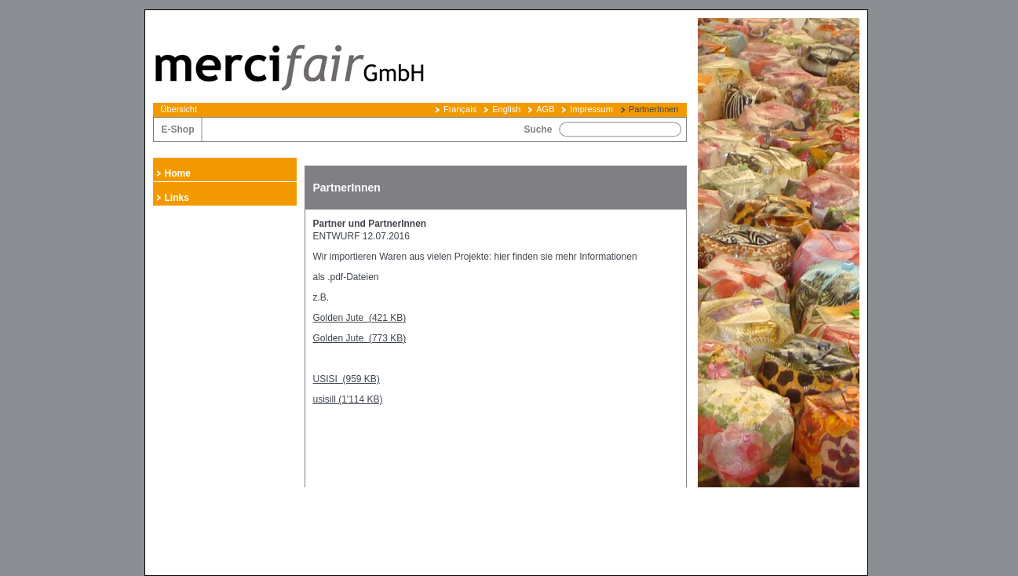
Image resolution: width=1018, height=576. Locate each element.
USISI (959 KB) (346, 379)
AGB (545, 109)
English (506, 109)
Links (177, 197)
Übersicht (179, 109)
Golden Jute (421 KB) (360, 317)
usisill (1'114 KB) (348, 399)
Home (178, 173)
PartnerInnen (654, 109)
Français (459, 109)
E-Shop (178, 129)
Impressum (591, 109)
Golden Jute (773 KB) (360, 338)
